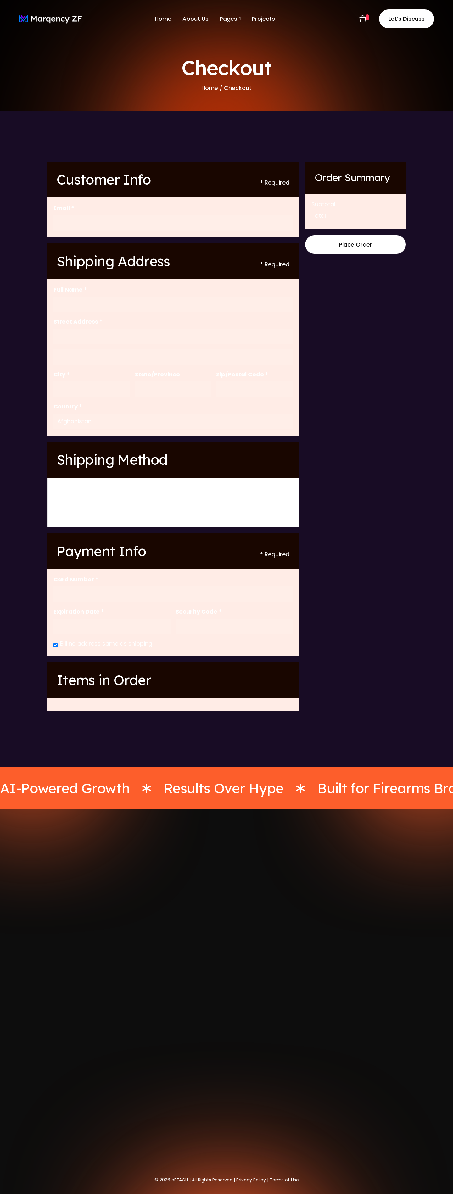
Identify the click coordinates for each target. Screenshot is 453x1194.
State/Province (157, 374)
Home (163, 19)
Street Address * (78, 321)
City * (61, 374)
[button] (230, 18)
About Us (195, 19)
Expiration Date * (78, 611)
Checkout (238, 88)
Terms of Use (284, 1180)
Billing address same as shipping (106, 643)
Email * (63, 208)
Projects (263, 19)
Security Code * (199, 611)
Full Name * (70, 289)
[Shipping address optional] (173, 357)
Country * (67, 406)
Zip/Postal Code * (242, 374)
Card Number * (75, 579)
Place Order (355, 244)
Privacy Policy (251, 1180)
